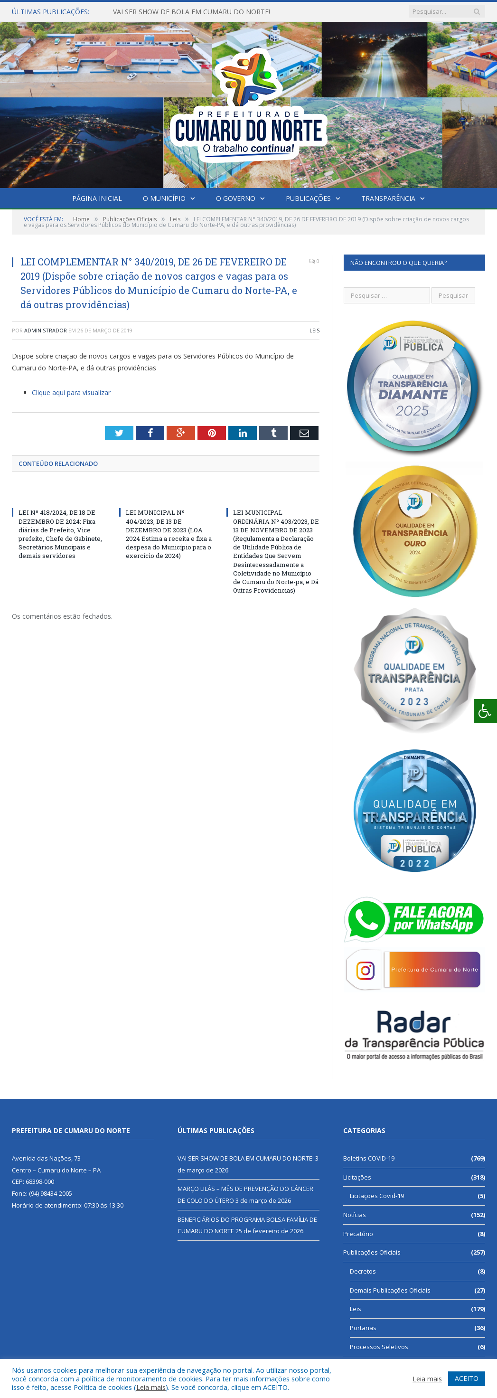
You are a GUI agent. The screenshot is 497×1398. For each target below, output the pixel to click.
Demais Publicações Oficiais (390, 1290)
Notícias (354, 1214)
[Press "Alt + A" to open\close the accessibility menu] (485, 711)
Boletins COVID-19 (368, 1158)
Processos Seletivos (379, 1346)
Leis (314, 330)
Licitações (357, 1177)
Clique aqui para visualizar (71, 392)
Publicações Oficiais (372, 1252)
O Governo (235, 198)
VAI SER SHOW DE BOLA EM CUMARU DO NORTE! (191, 12)
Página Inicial (97, 198)
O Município (164, 198)
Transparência (388, 198)
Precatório (358, 1233)
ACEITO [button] (466, 1378)
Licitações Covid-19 (377, 1195)
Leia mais (151, 1387)
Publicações (308, 198)
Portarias (363, 1327)
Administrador (45, 330)
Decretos (363, 1271)
